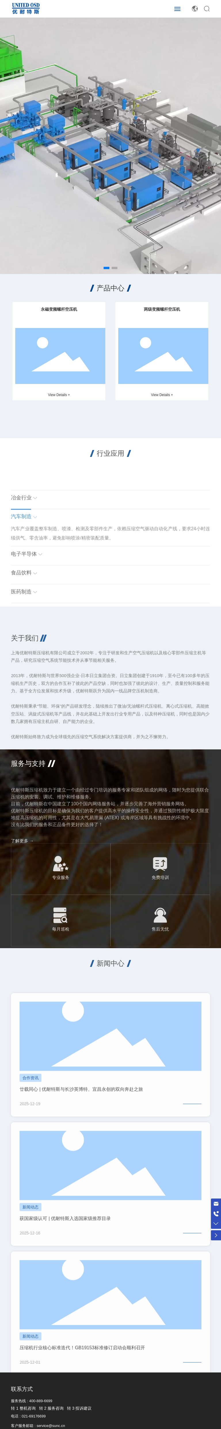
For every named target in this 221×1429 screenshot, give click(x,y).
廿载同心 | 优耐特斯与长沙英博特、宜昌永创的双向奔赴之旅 (81, 1154)
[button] (106, 268)
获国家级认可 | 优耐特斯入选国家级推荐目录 (65, 1283)
